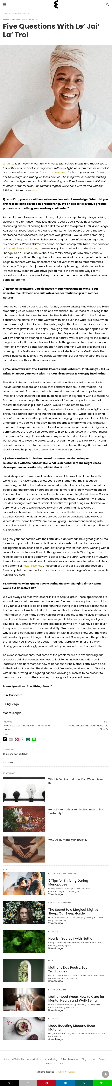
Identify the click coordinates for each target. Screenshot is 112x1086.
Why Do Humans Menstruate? (67, 840)
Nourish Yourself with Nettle (68, 938)
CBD (50, 903)
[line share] (34, 739)
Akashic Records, (56, 172)
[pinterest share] (17, 739)
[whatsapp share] (28, 739)
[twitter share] (5, 739)
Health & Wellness (11, 19)
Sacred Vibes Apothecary (22, 248)
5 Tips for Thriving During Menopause (75, 880)
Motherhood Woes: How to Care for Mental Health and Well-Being (73, 998)
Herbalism (73, 874)
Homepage (7, 13)
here (34, 190)
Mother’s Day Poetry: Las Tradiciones (75, 967)
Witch (51, 961)
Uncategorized (22, 13)
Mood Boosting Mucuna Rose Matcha (75, 1026)
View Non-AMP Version (65, 1071)
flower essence (32, 566)
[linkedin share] (22, 739)
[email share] (11, 739)
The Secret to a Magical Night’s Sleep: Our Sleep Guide (75, 911)
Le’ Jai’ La (9, 163)
